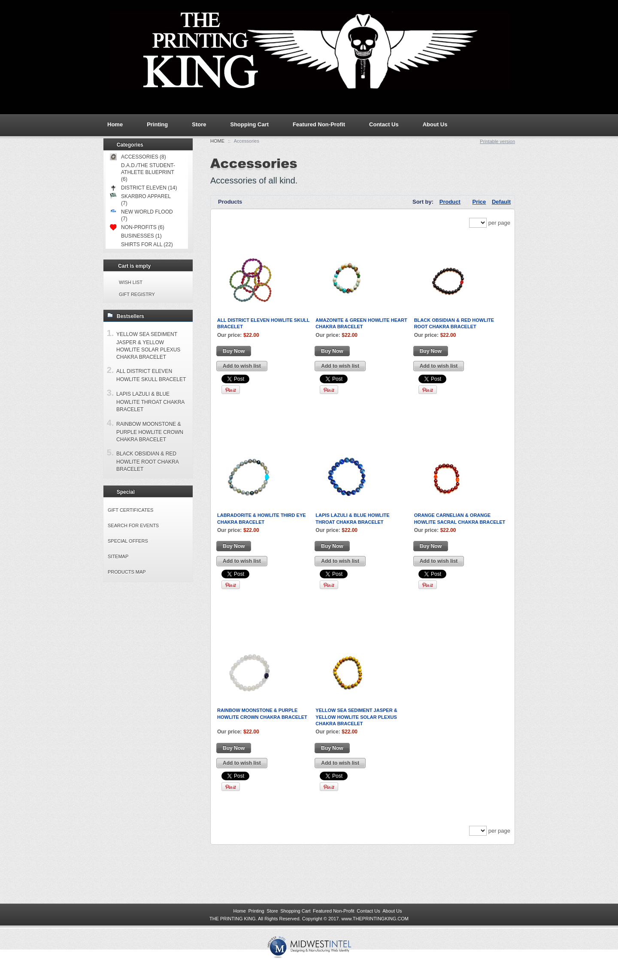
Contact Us (384, 124)
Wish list (130, 282)
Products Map (127, 571)
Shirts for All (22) (147, 244)
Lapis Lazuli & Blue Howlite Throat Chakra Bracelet (150, 401)
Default (501, 202)
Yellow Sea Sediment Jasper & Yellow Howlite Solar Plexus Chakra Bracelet (356, 717)
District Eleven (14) (143, 187)
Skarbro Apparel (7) (140, 199)
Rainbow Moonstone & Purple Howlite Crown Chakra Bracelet (149, 432)
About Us (435, 124)
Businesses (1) (141, 236)
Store (199, 124)
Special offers (128, 541)
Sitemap (118, 556)
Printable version (497, 141)
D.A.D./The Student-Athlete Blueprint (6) (148, 172)
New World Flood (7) (141, 215)
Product (449, 202)
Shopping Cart (249, 124)
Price (479, 202)
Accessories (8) (138, 156)
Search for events (133, 525)
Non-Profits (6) (137, 227)
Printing (157, 124)
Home (217, 141)
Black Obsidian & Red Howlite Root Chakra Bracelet (147, 461)
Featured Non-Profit (319, 124)
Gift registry (137, 294)
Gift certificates (130, 510)
